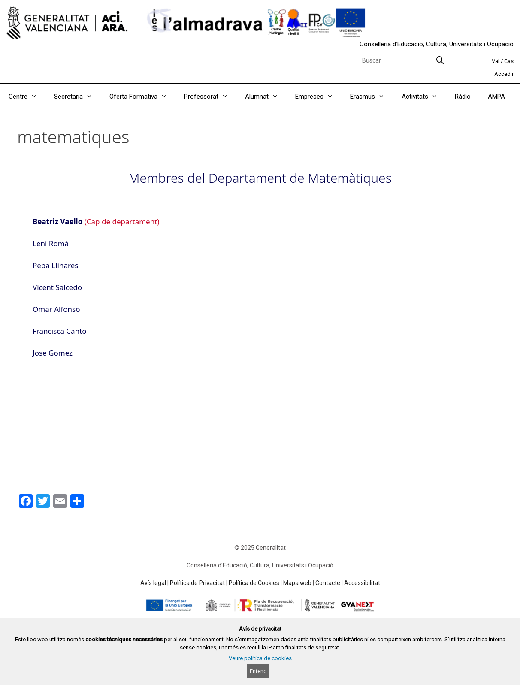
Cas (509, 61)
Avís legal (153, 582)
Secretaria (77, 96)
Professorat (210, 96)
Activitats (424, 96)
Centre (27, 96)
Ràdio (463, 96)
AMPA (496, 96)
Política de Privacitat (197, 582)
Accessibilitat (362, 582)
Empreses (318, 96)
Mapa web (297, 582)
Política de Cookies (254, 582)
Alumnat (266, 96)
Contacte (327, 582)
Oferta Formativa (142, 96)
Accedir (504, 74)
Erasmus (371, 96)
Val (495, 61)
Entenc (258, 671)
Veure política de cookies (260, 658)
